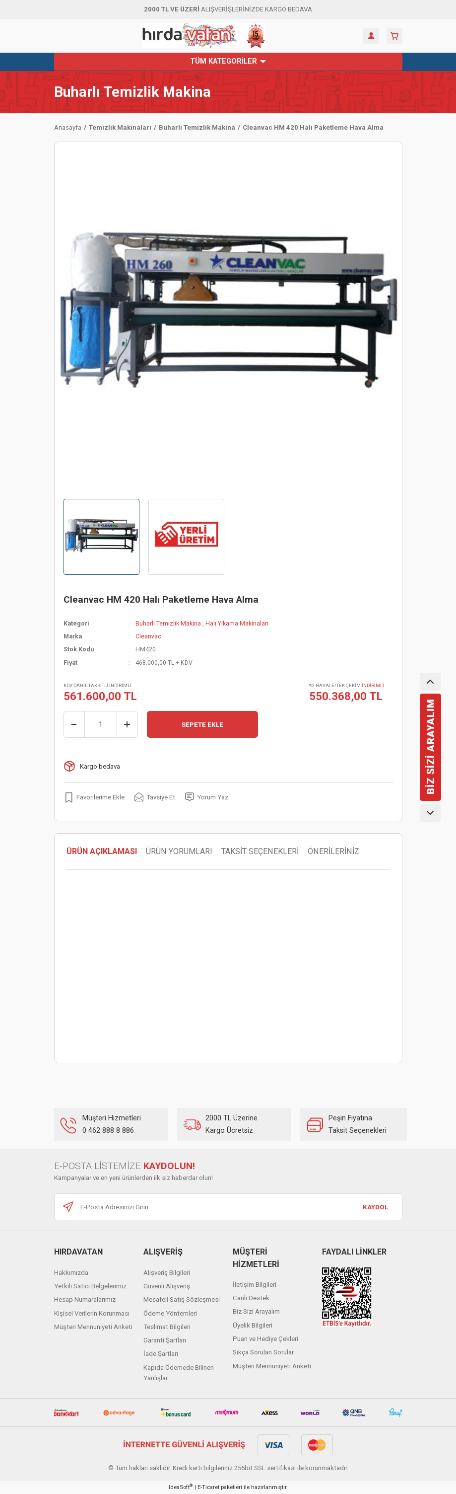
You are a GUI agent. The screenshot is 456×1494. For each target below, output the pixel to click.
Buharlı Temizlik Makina (132, 92)
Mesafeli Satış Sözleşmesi (181, 1299)
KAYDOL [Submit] (375, 1207)
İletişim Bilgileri (254, 1284)
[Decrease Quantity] (74, 724)
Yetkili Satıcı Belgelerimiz (90, 1286)
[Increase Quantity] (127, 724)
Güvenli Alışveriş (166, 1286)
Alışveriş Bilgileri (166, 1272)
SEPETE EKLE (202, 724)
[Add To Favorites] (94, 796)
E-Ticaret (208, 1487)
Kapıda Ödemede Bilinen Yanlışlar (178, 1373)
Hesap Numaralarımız (85, 1299)
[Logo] (204, 35)
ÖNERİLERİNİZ (333, 851)
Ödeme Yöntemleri (170, 1313)
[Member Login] (371, 36)
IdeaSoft (181, 1487)
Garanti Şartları (164, 1340)
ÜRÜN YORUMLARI (179, 851)
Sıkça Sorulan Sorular (263, 1352)
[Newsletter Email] (228, 1206)
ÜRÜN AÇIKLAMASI (101, 851)
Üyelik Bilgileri (252, 1325)
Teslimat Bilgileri (167, 1327)
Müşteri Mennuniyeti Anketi (93, 1327)
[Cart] (394, 36)
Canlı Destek (251, 1298)
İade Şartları (160, 1353)
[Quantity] (101, 724)
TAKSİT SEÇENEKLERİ (260, 851)
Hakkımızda (71, 1272)
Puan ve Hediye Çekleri (265, 1338)
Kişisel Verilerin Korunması (92, 1313)
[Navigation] (228, 62)
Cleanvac (148, 636)
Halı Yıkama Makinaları (236, 623)
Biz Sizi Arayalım (256, 1311)
